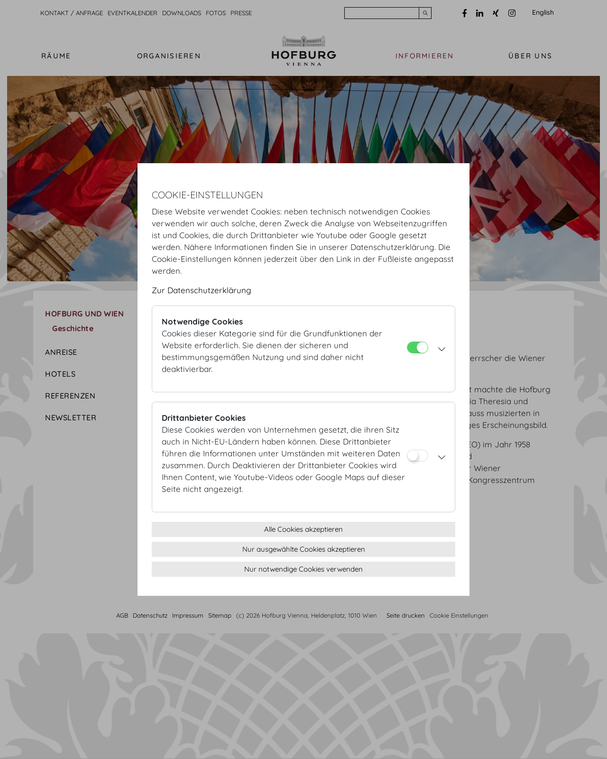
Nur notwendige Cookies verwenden (303, 569)
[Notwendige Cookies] (417, 347)
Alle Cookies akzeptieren (303, 529)
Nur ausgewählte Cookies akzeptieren (303, 549)
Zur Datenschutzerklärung (201, 290)
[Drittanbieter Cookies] (417, 456)
